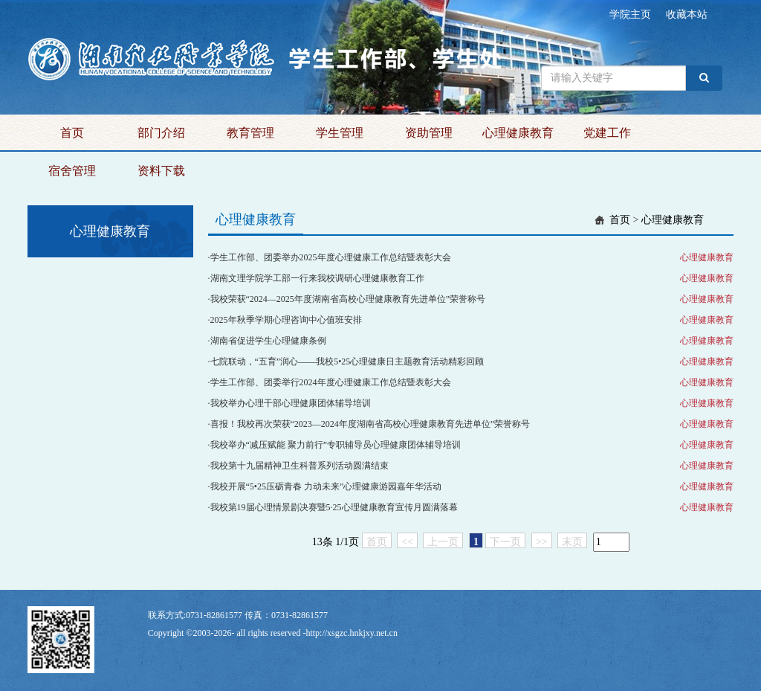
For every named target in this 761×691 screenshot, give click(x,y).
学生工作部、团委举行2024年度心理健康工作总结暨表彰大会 (330, 382)
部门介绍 (161, 132)
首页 (72, 132)
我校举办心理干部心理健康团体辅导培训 (290, 403)
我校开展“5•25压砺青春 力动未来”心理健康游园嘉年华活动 (326, 486)
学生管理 (339, 132)
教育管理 (250, 132)
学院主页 (630, 14)
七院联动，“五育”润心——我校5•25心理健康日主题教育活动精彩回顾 (347, 361)
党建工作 (607, 132)
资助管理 (429, 132)
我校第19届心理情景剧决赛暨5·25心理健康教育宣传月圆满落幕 (334, 507)
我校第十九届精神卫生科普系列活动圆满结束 (299, 465)
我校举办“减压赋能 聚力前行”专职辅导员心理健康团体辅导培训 (336, 445)
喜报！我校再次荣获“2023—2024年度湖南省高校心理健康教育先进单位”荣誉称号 (370, 424)
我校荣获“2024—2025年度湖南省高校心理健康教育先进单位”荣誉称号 (348, 299)
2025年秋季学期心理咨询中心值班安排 (286, 320)
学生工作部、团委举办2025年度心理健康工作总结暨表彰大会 (330, 257)
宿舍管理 (72, 170)
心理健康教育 (518, 132)
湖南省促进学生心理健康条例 (268, 340)
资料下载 (161, 170)
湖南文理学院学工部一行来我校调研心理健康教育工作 (317, 278)
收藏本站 (686, 14)
